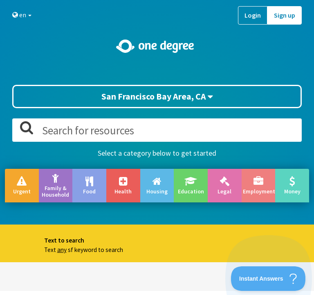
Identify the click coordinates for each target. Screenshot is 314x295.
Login (252, 15)
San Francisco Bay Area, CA (157, 96)
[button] (157, 147)
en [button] (21, 15)
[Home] (157, 46)
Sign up (284, 15)
